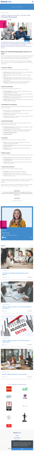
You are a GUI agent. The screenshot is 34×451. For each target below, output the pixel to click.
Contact (17, 435)
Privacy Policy (10, 448)
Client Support (5, 270)
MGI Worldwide (17, 437)
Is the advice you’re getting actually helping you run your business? (15, 273)
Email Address (17, 198)
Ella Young (4, 19)
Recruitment (17, 440)
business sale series (21, 42)
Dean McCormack (6, 277)
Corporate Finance (4, 12)
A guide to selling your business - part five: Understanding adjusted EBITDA (15, 341)
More (31, 237)
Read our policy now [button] (24, 445)
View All (31, 245)
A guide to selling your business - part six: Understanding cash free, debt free (16, 307)
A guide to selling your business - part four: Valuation (14, 374)
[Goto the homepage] (6, 1)
